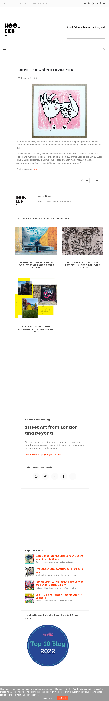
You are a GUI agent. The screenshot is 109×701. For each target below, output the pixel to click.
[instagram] (93, 3)
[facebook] (100, 3)
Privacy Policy (20, 4)
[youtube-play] (97, 3)
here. (35, 169)
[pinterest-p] (89, 3)
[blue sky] (72, 476)
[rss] (104, 3)
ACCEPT (62, 698)
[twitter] (85, 3)
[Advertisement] (54, 388)
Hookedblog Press (42, 4)
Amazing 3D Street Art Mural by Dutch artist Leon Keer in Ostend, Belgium (36, 265)
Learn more (48, 698)
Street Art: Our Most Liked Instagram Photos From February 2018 (36, 329)
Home (5, 4)
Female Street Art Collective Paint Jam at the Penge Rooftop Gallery (59, 583)
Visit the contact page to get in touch (43, 454)
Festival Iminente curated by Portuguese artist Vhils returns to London (82, 265)
